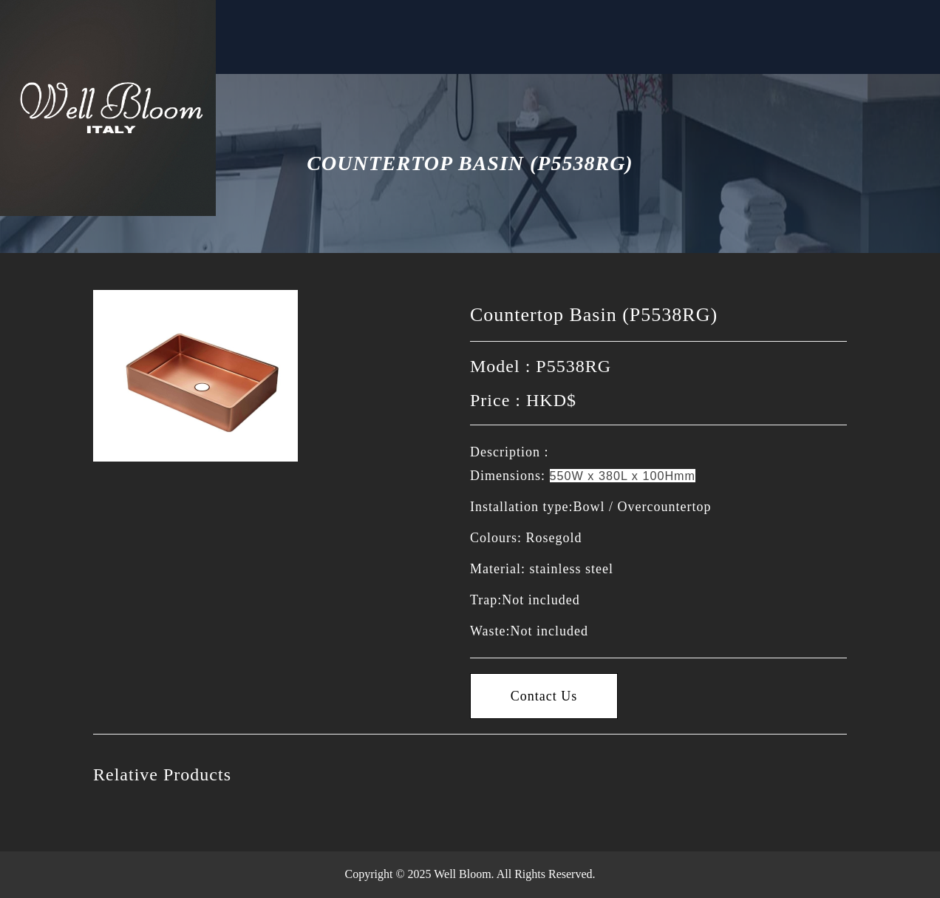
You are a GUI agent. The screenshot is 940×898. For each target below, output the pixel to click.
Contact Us (358, 45)
